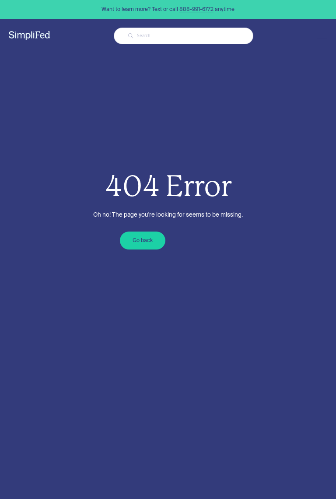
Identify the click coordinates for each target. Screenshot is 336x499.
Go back (143, 240)
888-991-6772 (196, 9)
